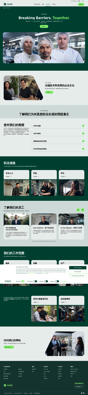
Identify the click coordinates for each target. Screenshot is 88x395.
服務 (33, 366)
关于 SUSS (46, 369)
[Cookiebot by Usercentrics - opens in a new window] (8, 393)
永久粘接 (20, 373)
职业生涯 (46, 366)
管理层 (59, 371)
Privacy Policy (31, 384)
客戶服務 (33, 369)
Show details (64, 392)
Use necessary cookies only (78, 386)
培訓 (33, 371)
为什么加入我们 (47, 371)
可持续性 (60, 373)
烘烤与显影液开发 (7, 373)
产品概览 (5, 369)
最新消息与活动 (73, 371)
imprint (44, 384)
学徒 (45, 373)
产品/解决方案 (7, 366)
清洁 (4, 371)
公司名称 (60, 366)
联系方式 (72, 373)
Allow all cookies (78, 378)
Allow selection (77, 382)
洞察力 (71, 366)
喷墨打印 (20, 369)
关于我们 (60, 369)
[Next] (82, 210)
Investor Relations (74, 369)
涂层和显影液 (21, 371)
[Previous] (78, 210)
